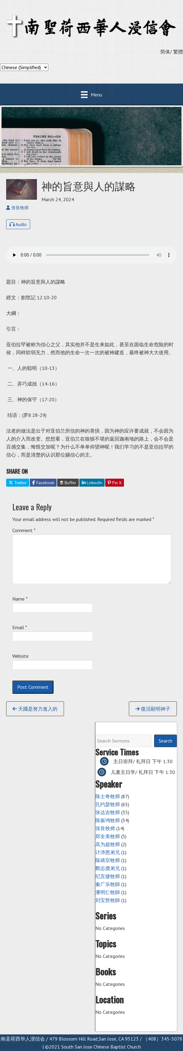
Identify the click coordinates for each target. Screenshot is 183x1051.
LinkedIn (92, 482)
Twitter (18, 482)
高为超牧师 (107, 844)
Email (19, 627)
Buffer (68, 482)
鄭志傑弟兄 (107, 868)
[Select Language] (24, 67)
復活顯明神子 (152, 709)
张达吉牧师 (107, 812)
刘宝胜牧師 (107, 900)
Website (20, 656)
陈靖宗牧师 (107, 860)
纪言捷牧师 (107, 876)
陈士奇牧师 (107, 796)
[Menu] (91, 94)
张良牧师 (105, 828)
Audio (18, 224)
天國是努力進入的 (35, 709)
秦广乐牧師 (107, 884)
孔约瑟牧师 (107, 804)
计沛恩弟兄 (107, 852)
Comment (24, 530)
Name (20, 599)
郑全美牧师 (107, 836)
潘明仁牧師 (107, 892)
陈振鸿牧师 (107, 820)
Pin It (114, 482)
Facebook (43, 482)
